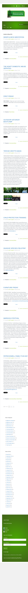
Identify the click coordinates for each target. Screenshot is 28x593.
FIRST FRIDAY (8, 96)
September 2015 (9, 498)
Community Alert (9, 429)
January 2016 (8, 491)
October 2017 (8, 463)
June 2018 (8, 457)
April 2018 (8, 461)
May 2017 (8, 464)
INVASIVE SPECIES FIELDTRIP (14, 248)
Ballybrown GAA (9, 422)
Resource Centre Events (10, 438)
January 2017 (8, 470)
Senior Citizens (9, 441)
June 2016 (8, 482)
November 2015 (9, 494)
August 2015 (8, 499)
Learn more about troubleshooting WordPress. (12, 557)
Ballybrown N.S (9, 424)
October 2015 (8, 496)
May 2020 (8, 454)
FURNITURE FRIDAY (10, 287)
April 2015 (8, 506)
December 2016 (9, 471)
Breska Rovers (8, 425)
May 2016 (8, 484)
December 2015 (9, 492)
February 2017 (9, 468)
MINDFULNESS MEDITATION (13, 37)
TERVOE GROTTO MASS (12, 151)
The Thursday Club (9, 443)
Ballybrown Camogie (10, 420)
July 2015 (8, 501)
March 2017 (8, 466)
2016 (8, 27)
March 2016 (8, 487)
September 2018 (9, 456)
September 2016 (9, 477)
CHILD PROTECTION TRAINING (14, 217)
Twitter (6, 528)
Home (4, 27)
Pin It (17, 52)
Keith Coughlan (11, 39)
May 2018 (8, 459)
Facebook (7, 529)
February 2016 (9, 489)
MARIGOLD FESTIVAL (11, 318)
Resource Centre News (10, 439)
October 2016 (8, 475)
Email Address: (6, 542)
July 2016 (8, 480)
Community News (12, 58)
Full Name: (5, 537)
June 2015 (8, 503)
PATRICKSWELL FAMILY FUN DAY (15, 356)
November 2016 (9, 473)
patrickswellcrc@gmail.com (11, 389)
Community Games (9, 431)
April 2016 (8, 485)
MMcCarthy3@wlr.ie (10, 270)
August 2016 (8, 478)
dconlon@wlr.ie (13, 231)
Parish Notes (11, 111)
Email (6, 531)
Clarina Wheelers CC (10, 427)
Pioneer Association (10, 436)
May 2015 (8, 505)
